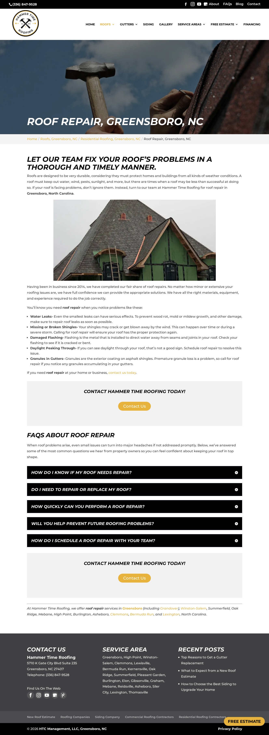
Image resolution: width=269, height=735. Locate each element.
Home (90, 24)
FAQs (227, 4)
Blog (239, 4)
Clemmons (119, 614)
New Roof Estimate (41, 717)
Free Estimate (222, 24)
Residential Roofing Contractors (202, 717)
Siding (148, 24)
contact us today (122, 373)
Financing (251, 24)
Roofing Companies (75, 717)
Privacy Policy (230, 729)
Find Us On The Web (43, 688)
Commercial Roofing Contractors (149, 717)
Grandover (169, 608)
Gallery (166, 24)
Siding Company (107, 717)
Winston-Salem (193, 608)
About (214, 4)
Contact (253, 4)
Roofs (105, 24)
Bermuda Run (142, 614)
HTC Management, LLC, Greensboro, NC (73, 729)
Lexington (171, 614)
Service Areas (189, 24)
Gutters (127, 24)
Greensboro (132, 608)
